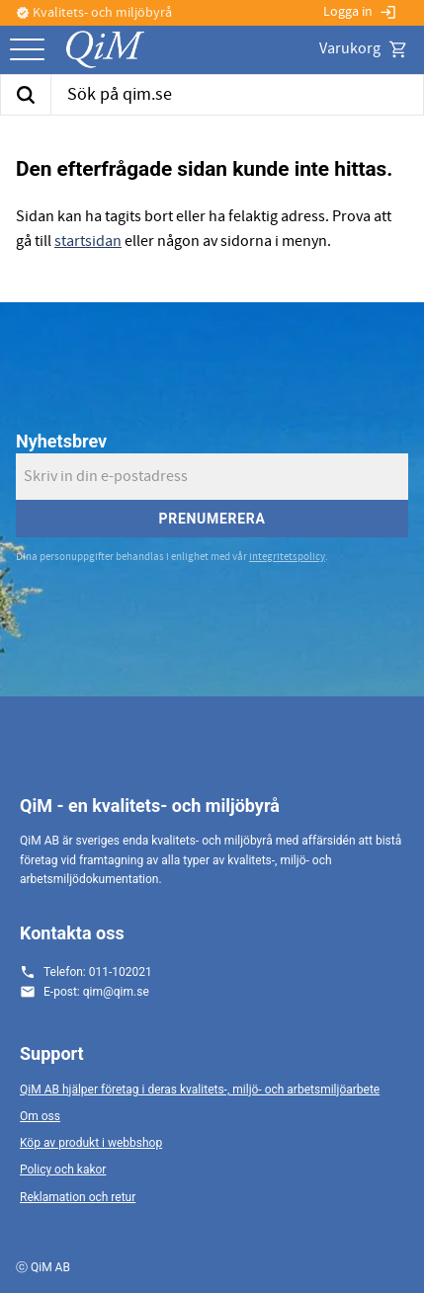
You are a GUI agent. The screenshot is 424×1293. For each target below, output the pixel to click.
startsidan (88, 241)
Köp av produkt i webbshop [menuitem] (91, 1143)
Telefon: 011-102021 (97, 972)
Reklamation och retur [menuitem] (77, 1197)
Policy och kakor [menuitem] (63, 1169)
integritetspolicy (287, 556)
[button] (27, 51)
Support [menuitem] (52, 1053)
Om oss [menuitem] (40, 1116)
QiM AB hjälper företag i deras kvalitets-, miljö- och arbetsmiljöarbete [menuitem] (200, 1089)
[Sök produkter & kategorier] (237, 95)
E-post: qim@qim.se (96, 992)
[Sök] (25, 95)
